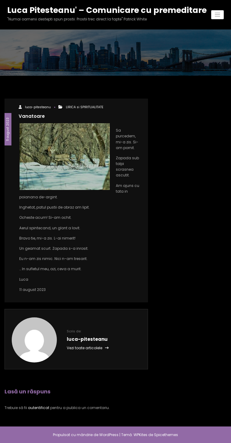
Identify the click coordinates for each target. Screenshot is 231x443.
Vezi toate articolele (88, 347)
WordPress (109, 434)
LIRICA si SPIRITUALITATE (84, 107)
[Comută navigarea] (217, 15)
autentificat (38, 407)
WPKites (141, 434)
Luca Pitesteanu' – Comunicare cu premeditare (107, 10)
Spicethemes (166, 434)
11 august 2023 (7, 129)
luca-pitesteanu (38, 107)
